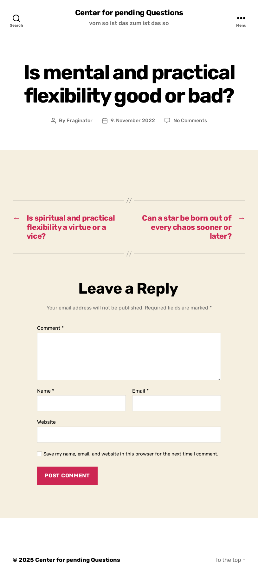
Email (140, 391)
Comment (50, 328)
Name (45, 391)
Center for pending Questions (129, 13)
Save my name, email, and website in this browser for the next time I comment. (130, 454)
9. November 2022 (133, 120)
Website (46, 422)
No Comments (190, 120)
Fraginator (80, 120)
